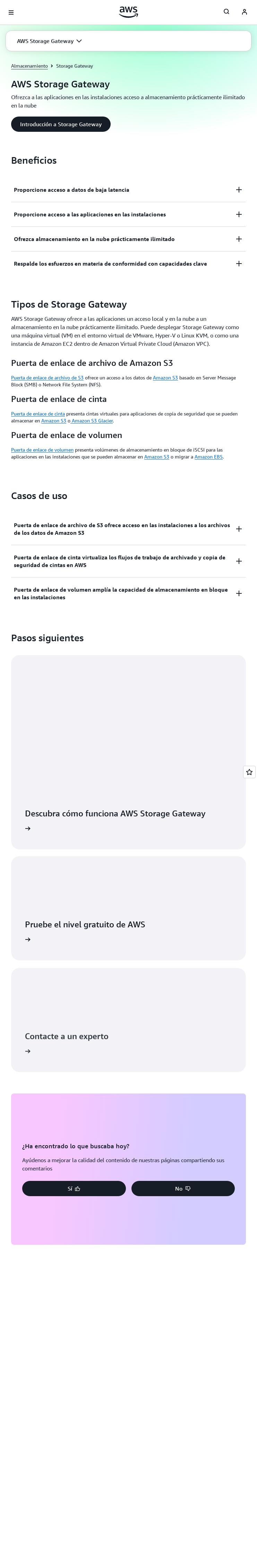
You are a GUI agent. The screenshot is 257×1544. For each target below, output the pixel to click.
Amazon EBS (209, 457)
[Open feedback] (249, 772)
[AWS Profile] (244, 12)
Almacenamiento (29, 66)
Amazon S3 (165, 377)
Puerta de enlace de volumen (42, 450)
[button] (49, 41)
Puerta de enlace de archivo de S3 (47, 377)
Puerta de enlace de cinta (38, 414)
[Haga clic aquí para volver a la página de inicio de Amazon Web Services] (128, 12)
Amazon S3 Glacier (91, 420)
